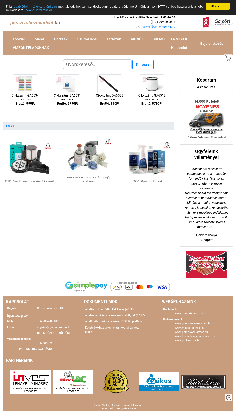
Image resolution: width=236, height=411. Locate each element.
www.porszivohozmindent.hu (193, 323)
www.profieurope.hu (187, 340)
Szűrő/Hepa (87, 39)
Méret (39, 39)
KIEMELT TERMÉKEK (170, 39)
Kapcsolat (179, 48)
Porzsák (61, 39)
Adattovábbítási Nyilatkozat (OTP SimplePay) (113, 321)
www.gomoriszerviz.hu (189, 313)
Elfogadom (217, 6)
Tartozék (114, 39)
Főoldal (19, 39)
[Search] (97, 64)
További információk (38, 10)
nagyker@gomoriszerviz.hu (158, 26)
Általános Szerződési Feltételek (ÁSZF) (109, 309)
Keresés (143, 64)
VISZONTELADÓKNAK (31, 48)
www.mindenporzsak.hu (190, 327)
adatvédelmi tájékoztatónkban (35, 6)
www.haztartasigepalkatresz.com (196, 336)
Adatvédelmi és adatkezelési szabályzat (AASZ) (115, 315)
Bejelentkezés (211, 43)
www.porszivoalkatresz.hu (191, 332)
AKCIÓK (137, 39)
